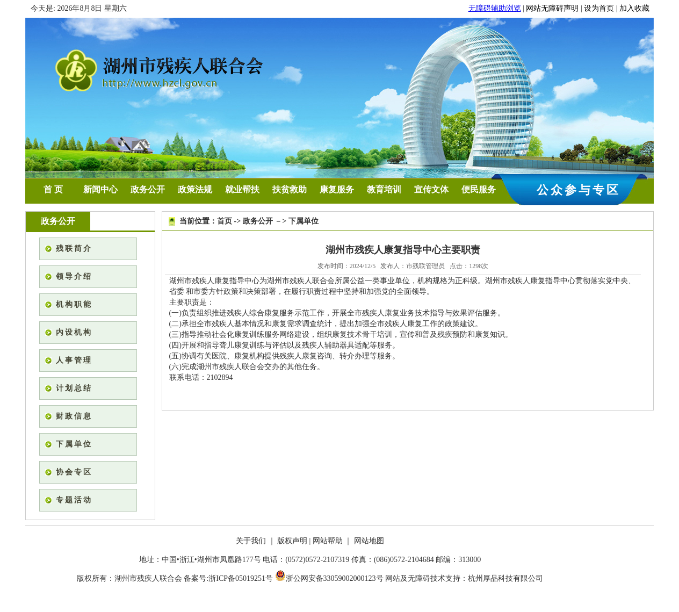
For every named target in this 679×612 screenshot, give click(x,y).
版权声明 (292, 541)
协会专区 (74, 472)
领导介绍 (74, 276)
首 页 (53, 189)
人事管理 (74, 360)
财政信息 (74, 416)
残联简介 (74, 248)
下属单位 (74, 444)
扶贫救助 (289, 189)
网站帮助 (328, 541)
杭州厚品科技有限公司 (505, 578)
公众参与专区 (578, 190)
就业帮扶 (242, 189)
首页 (224, 221)
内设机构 (74, 332)
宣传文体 (431, 189)
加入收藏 (634, 8)
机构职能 (74, 304)
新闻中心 (100, 189)
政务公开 (148, 189)
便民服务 (478, 189)
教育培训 (384, 189)
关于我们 (251, 541)
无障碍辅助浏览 (494, 8)
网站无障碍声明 (552, 8)
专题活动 (74, 500)
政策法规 (195, 189)
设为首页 (599, 8)
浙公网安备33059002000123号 (329, 578)
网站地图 (369, 541)
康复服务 (337, 189)
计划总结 (74, 388)
